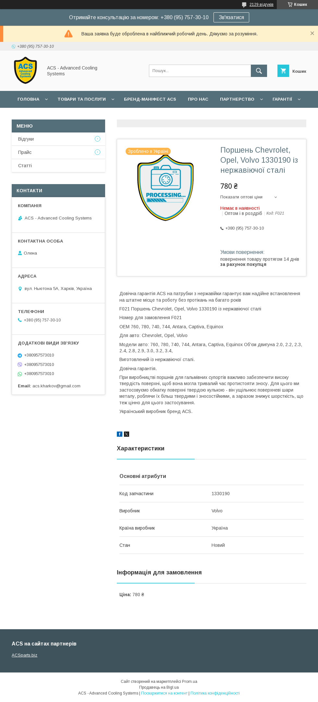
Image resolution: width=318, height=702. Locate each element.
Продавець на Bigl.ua (159, 687)
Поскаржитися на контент (164, 693)
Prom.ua (189, 681)
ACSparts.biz (24, 655)
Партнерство (237, 99)
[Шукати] (259, 71)
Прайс (24, 152)
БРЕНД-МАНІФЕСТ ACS (150, 99)
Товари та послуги (81, 99)
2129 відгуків (262, 4)
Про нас (198, 99)
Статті (25, 165)
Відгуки (26, 139)
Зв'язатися (231, 17)
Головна (28, 99)
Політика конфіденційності (215, 693)
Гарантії (282, 99)
